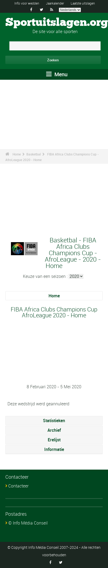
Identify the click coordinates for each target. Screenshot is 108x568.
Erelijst (54, 440)
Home (17, 154)
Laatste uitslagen (83, 3)
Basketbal (33, 154)
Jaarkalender (55, 3)
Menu (56, 74)
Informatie (54, 449)
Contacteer (18, 486)
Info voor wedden (26, 3)
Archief (54, 430)
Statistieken (54, 420)
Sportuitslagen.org (56, 22)
